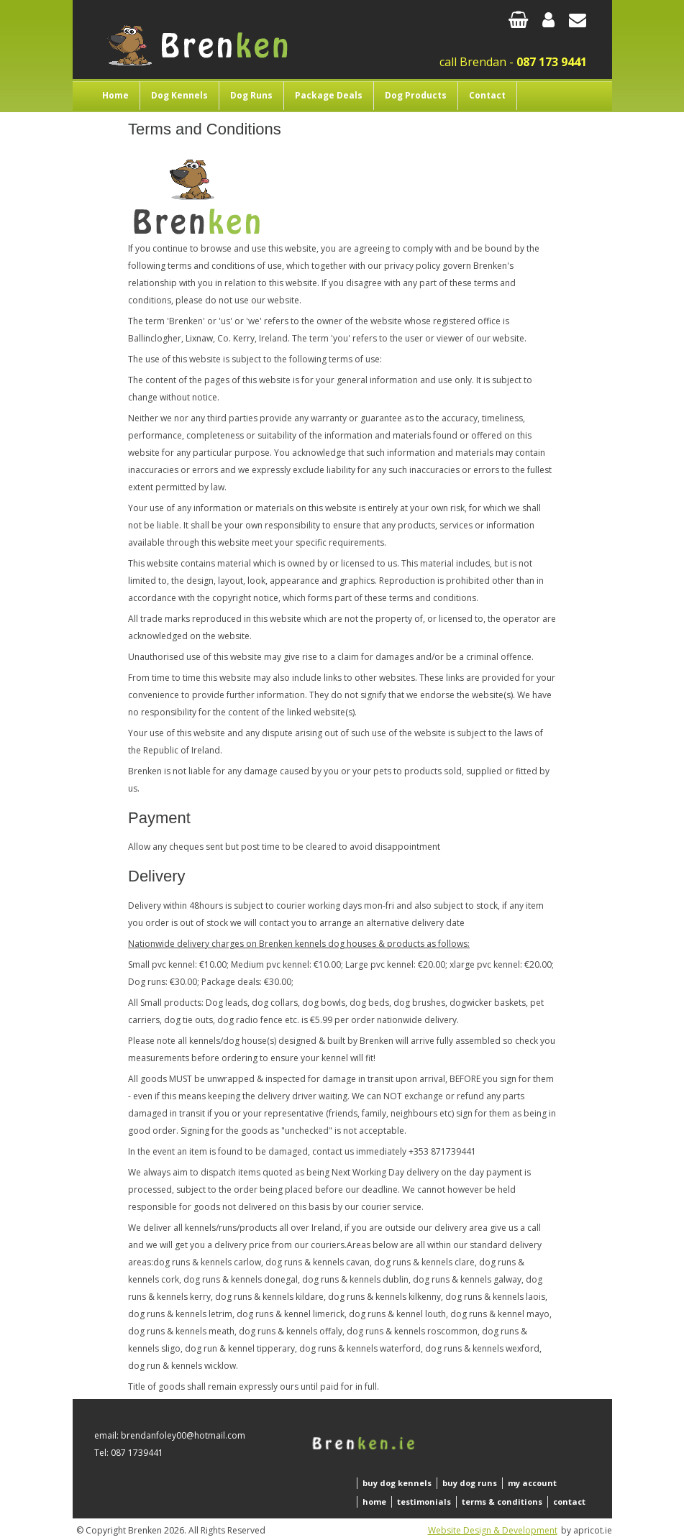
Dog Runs (251, 95)
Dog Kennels (179, 95)
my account (532, 1482)
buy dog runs (469, 1482)
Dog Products (416, 95)
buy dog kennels (397, 1482)
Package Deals (328, 95)
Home (115, 95)
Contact (487, 95)
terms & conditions (502, 1501)
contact (569, 1501)
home (374, 1501)
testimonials (424, 1501)
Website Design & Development (492, 1530)
